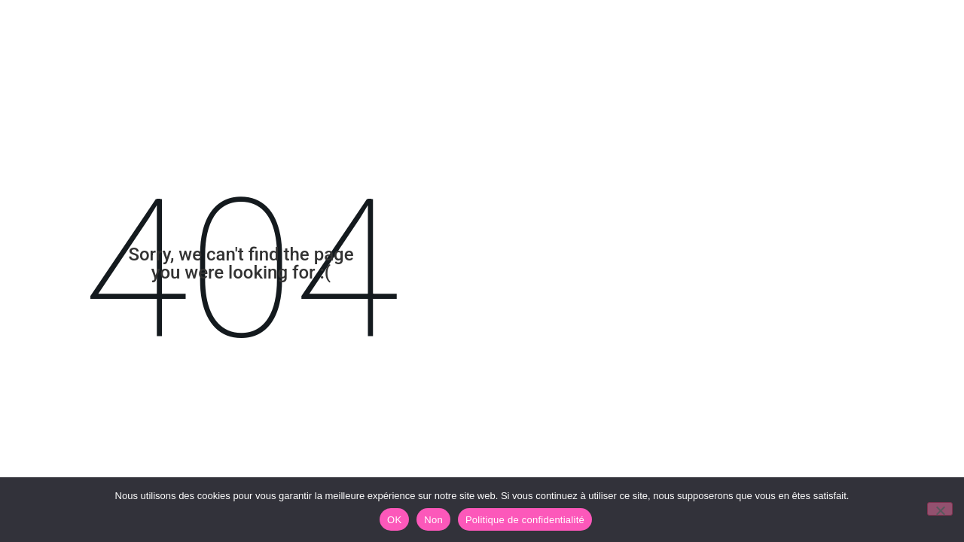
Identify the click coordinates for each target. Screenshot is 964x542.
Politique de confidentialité (524, 519)
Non (433, 519)
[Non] (940, 509)
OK (394, 519)
